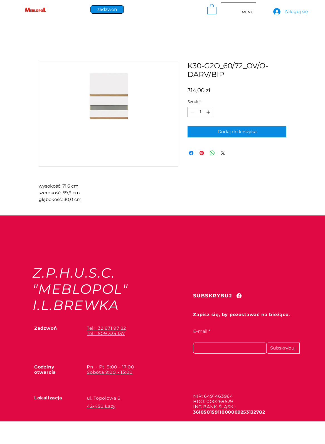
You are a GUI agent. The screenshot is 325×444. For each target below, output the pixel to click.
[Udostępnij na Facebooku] (191, 153)
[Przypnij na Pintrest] (201, 153)
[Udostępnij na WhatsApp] (212, 153)
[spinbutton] (200, 112)
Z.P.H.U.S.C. (74, 273)
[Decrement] (191, 112)
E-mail (200, 331)
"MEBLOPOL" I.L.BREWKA (80, 297)
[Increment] (208, 112)
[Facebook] (239, 295)
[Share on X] (223, 153)
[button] (211, 8)
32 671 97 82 (112, 328)
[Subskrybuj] (283, 348)
